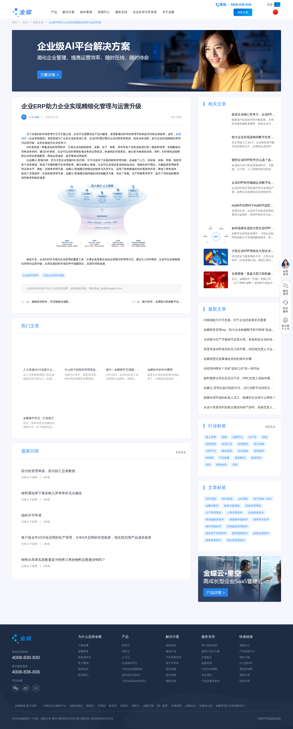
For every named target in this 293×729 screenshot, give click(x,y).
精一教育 (162, 705)
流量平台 (237, 437)
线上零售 (211, 437)
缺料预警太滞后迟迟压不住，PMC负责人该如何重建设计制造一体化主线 (238, 379)
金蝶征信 (190, 705)
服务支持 (121, 12)
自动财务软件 (256, 512)
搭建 (224, 437)
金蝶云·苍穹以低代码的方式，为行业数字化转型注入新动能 (238, 388)
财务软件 (221, 464)
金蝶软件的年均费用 (160, 369)
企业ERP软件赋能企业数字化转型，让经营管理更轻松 (253, 183)
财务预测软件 (240, 533)
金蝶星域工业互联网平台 (230, 705)
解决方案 (69, 12)
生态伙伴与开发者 (145, 12)
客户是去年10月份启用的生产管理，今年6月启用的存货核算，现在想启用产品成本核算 (86, 538)
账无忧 (113, 705)
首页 (14, 22)
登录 (270, 4)
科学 (208, 464)
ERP (24, 138)
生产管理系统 (213, 512)
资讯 (25, 22)
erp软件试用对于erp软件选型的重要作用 (252, 206)
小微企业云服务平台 (54, 705)
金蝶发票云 (76, 705)
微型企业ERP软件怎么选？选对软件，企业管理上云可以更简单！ (253, 160)
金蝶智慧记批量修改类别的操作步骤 (228, 358)
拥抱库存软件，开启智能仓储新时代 (51, 301)
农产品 (252, 437)
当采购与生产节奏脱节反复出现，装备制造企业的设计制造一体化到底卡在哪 (239, 340)
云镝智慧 (176, 705)
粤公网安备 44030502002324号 (94, 718)
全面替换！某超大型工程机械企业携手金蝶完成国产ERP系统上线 (253, 274)
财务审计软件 (261, 519)
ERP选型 (211, 498)
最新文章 (38, 22)
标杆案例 (86, 12)
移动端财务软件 (215, 519)
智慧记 (124, 705)
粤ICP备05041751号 (64, 718)
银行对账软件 (213, 526)
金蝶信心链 (205, 705)
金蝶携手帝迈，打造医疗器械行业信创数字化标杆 (39, 419)
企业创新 (243, 450)
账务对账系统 (232, 505)
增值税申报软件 (238, 519)
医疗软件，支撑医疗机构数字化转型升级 (161, 301)
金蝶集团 (20, 705)
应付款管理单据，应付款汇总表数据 (48, 472)
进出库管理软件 (236, 540)
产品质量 (224, 457)
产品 (54, 12)
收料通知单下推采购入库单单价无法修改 (51, 494)
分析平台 (211, 450)
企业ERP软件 (30, 275)
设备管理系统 (253, 505)
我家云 (136, 705)
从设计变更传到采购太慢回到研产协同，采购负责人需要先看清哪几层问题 (239, 408)
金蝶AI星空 (212, 505)
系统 (235, 464)
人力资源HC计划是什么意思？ (38, 370)
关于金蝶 (168, 12)
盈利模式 (240, 457)
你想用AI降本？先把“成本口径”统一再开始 (231, 368)
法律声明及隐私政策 (269, 718)
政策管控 (256, 457)
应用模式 (243, 443)
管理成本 (259, 450)
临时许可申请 (31, 516)
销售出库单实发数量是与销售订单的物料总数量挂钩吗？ (63, 560)
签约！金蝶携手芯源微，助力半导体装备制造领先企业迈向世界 (122, 370)
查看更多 (181, 453)
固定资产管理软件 (216, 533)
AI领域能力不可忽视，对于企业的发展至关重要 (235, 320)
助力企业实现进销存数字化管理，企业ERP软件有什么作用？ (253, 137)
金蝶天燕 (148, 705)
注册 (277, 4)
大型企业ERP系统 (53, 275)
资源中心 (104, 12)
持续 (264, 437)
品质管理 (211, 443)
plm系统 (243, 498)
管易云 (90, 705)
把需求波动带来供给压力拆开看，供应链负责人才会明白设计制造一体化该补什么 (239, 349)
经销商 (209, 457)
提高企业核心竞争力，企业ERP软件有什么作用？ (253, 115)
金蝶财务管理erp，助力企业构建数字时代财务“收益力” (238, 330)
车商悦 (101, 705)
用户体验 (259, 443)
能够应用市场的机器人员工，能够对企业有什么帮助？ (239, 397)
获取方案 (243, 12)
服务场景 (227, 450)
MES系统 (227, 498)
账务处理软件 (261, 533)
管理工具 (227, 443)
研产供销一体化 (262, 498)
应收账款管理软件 (237, 526)
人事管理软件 (235, 512)
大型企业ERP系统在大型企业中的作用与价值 (253, 251)
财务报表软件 (213, 540)
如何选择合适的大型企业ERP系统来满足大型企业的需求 (253, 228)
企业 (178, 134)
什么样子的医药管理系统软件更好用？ (81, 370)
